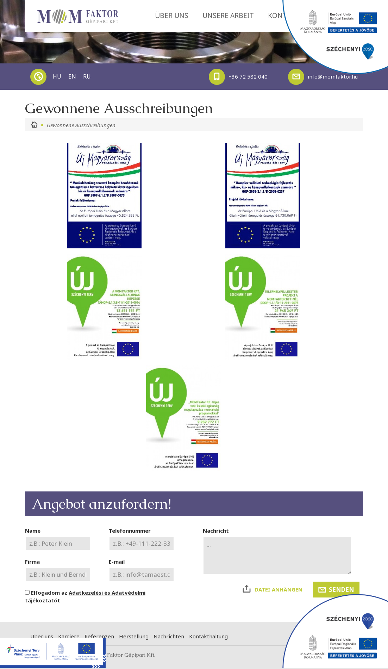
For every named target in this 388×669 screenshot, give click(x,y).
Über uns (41, 636)
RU (87, 76)
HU (57, 76)
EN (72, 76)
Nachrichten (169, 636)
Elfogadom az (85, 596)
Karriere (69, 636)
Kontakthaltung (208, 636)
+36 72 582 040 (238, 77)
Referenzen (99, 636)
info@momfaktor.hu (323, 77)
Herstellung (134, 636)
